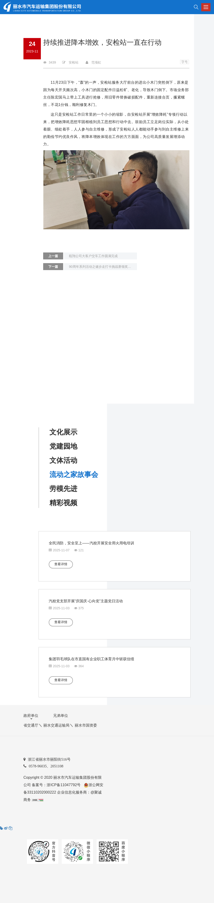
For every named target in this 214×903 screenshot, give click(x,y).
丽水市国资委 (86, 725)
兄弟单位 (60, 716)
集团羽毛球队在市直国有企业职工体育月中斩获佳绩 (91, 659)
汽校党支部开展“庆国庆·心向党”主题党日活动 (86, 601)
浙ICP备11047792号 (64, 785)
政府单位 (30, 716)
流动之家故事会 (73, 474)
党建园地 (63, 446)
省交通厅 (30, 725)
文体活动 (63, 460)
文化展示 (63, 432)
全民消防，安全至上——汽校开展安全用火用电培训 (91, 543)
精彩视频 (63, 503)
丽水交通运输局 (56, 725)
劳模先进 (63, 488)
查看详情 (60, 564)
